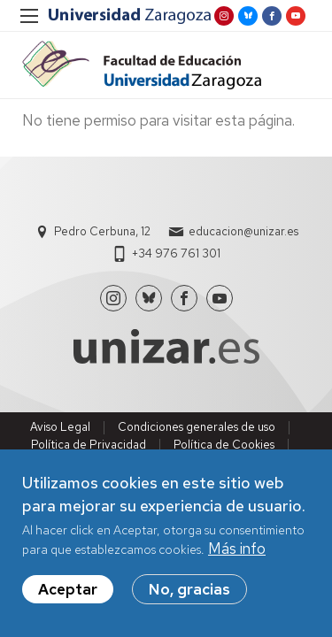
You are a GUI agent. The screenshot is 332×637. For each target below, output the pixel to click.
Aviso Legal (60, 426)
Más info (237, 548)
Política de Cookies (224, 444)
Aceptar (67, 589)
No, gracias (189, 589)
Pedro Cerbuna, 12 (102, 231)
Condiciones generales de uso (196, 426)
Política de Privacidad (88, 444)
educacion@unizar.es (243, 231)
